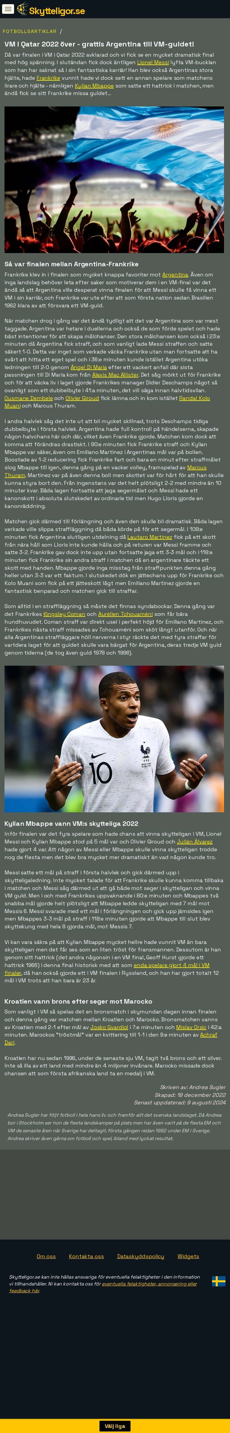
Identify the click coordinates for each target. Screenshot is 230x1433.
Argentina (175, 274)
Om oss (46, 1268)
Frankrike (48, 77)
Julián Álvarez (195, 841)
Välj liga (115, 1426)
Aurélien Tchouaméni (125, 614)
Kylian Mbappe (94, 85)
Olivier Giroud (82, 398)
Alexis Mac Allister (115, 374)
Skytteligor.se (57, 11)
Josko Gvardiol (109, 1027)
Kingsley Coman (64, 614)
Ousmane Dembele (28, 398)
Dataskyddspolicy (140, 1268)
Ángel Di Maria (89, 367)
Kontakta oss (86, 1268)
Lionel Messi (153, 62)
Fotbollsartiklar (30, 31)
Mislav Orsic (191, 1027)
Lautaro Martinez (149, 536)
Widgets (188, 1268)
